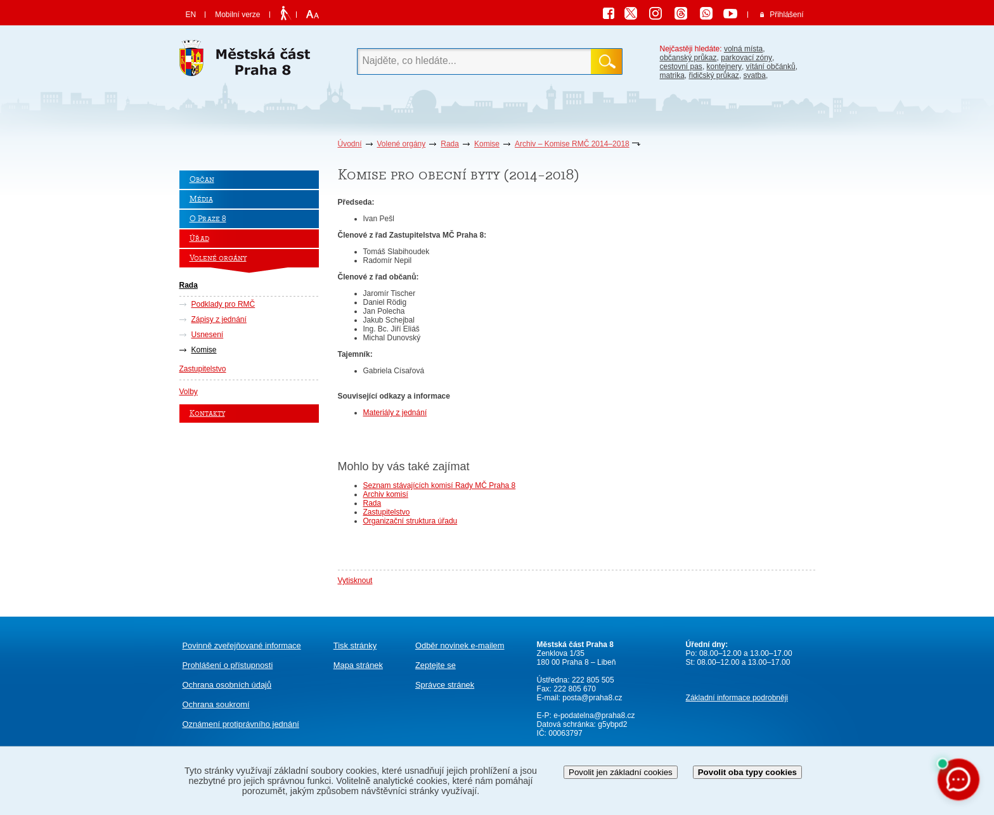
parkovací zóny (746, 57)
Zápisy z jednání (219, 319)
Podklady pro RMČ (223, 304)
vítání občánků (771, 66)
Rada (450, 143)
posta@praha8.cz (592, 697)
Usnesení (207, 334)
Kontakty (207, 413)
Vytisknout (355, 580)
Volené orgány (401, 143)
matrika (672, 75)
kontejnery (724, 66)
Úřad (199, 238)
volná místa (743, 48)
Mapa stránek (358, 665)
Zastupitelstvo (202, 368)
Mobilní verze (237, 14)
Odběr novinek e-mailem (460, 645)
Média (201, 199)
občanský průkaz (688, 57)
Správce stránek (444, 685)
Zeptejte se (435, 665)
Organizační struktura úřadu (410, 521)
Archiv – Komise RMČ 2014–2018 (572, 143)
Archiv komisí (385, 494)
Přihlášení (786, 14)
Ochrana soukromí (216, 704)
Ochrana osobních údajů (227, 685)
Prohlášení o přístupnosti (228, 665)
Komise (487, 143)
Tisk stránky (355, 645)
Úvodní (350, 143)
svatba (755, 75)
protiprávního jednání (241, 724)
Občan (202, 180)
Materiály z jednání (395, 412)
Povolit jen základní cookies (621, 772)
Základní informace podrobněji (737, 697)
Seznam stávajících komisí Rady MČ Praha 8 (439, 485)
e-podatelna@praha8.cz (593, 715)
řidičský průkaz (714, 75)
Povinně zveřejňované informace (242, 645)
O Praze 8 (208, 219)
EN (191, 14)
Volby (188, 391)
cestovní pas (681, 66)
